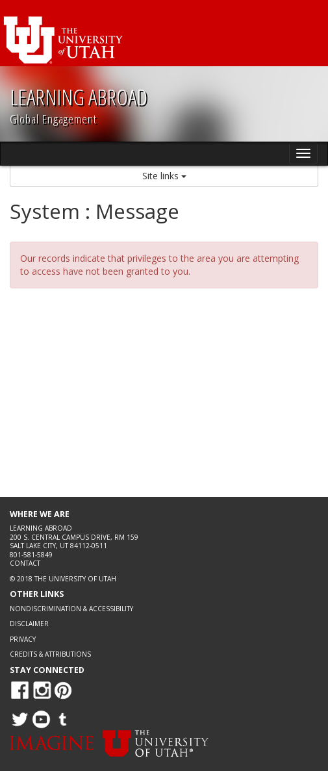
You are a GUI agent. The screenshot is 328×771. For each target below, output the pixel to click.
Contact (25, 563)
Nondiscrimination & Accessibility (71, 608)
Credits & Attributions (50, 654)
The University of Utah (75, 578)
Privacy (23, 639)
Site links (164, 176)
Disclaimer (29, 623)
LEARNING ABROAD (78, 97)
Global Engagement (53, 118)
